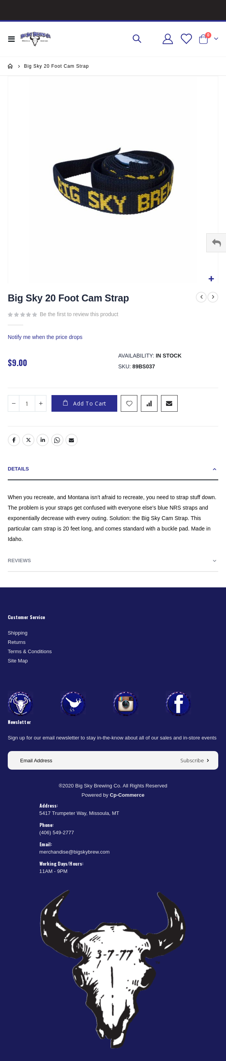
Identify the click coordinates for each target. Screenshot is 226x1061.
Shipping (17, 633)
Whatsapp (57, 440)
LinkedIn (42, 440)
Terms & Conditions (30, 651)
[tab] (113, 469)
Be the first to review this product (79, 314)
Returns (17, 642)
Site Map (18, 661)
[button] (211, 279)
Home (10, 66)
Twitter (28, 440)
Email (71, 440)
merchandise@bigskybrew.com (74, 852)
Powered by (113, 795)
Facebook (14, 440)
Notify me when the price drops (45, 337)
